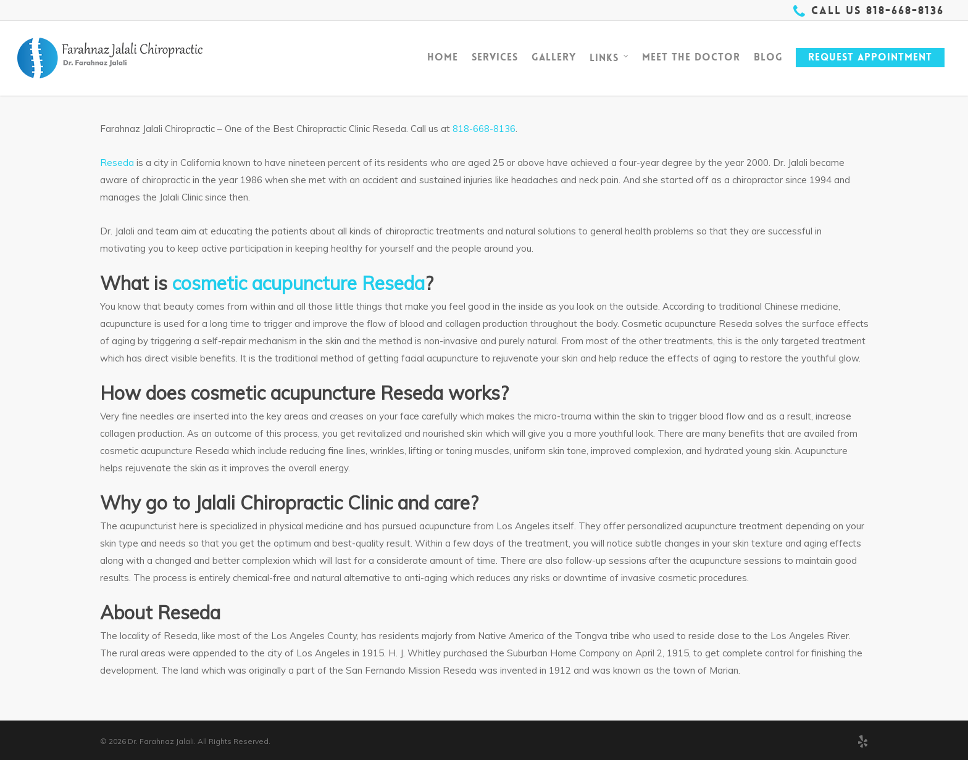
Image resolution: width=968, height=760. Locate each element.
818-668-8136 (484, 128)
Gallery (554, 57)
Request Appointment (870, 57)
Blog (768, 57)
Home (442, 57)
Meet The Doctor (691, 57)
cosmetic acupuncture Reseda (298, 283)
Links (610, 57)
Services (495, 57)
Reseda (117, 162)
